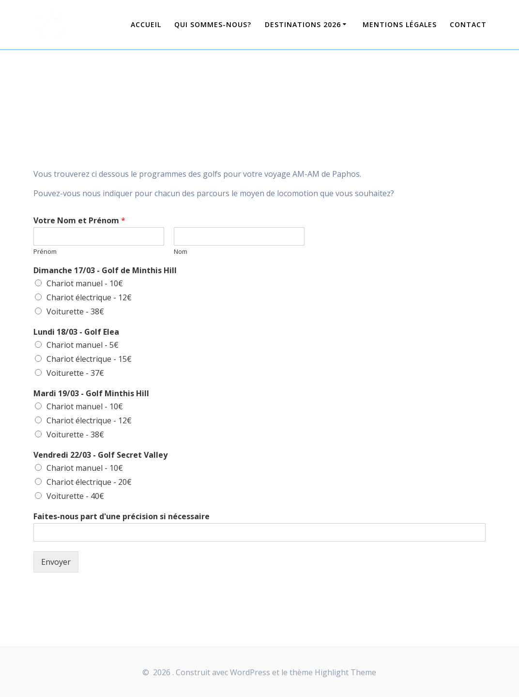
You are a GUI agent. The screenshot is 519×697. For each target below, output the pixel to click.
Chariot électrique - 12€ (89, 297)
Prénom (45, 252)
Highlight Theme (345, 672)
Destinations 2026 (303, 24)
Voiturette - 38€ (75, 311)
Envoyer (56, 562)
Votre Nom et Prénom (79, 221)
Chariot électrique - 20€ (89, 482)
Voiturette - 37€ (75, 373)
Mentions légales (400, 24)
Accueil (146, 24)
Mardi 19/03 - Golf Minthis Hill (91, 393)
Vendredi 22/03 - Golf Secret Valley (100, 455)
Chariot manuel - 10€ (84, 283)
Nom (180, 252)
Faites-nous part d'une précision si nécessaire (121, 516)
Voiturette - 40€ (75, 496)
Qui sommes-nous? (212, 24)
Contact (468, 24)
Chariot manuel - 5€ (82, 345)
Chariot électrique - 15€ (89, 359)
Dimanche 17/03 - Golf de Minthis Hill (105, 270)
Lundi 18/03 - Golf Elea (76, 332)
